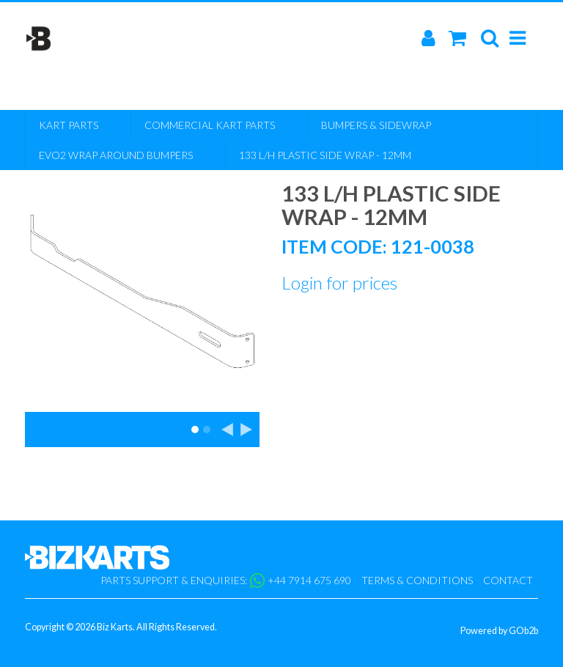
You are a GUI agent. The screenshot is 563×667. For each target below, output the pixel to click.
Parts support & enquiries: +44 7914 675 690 (225, 580)
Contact (508, 580)
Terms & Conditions (417, 580)
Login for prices (339, 282)
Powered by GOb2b (499, 630)
